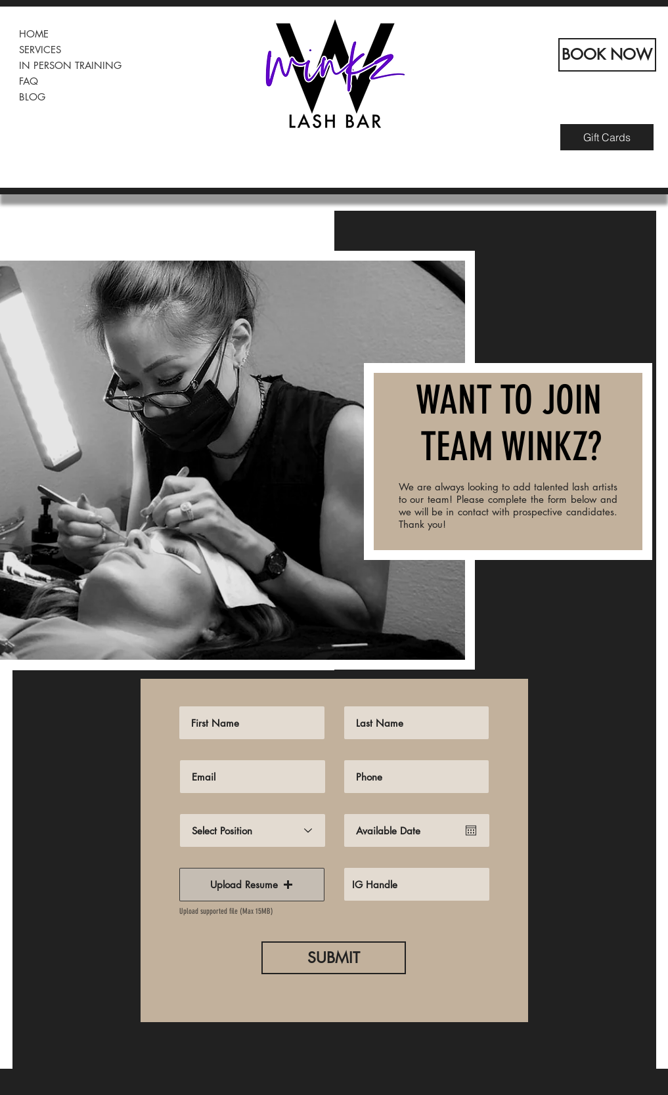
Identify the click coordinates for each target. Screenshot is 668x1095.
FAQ (28, 81)
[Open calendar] (471, 830)
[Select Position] (252, 830)
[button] (251, 884)
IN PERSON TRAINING (70, 65)
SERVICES (40, 49)
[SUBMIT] (333, 957)
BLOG (32, 97)
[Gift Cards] (607, 137)
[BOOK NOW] (607, 55)
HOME (34, 34)
